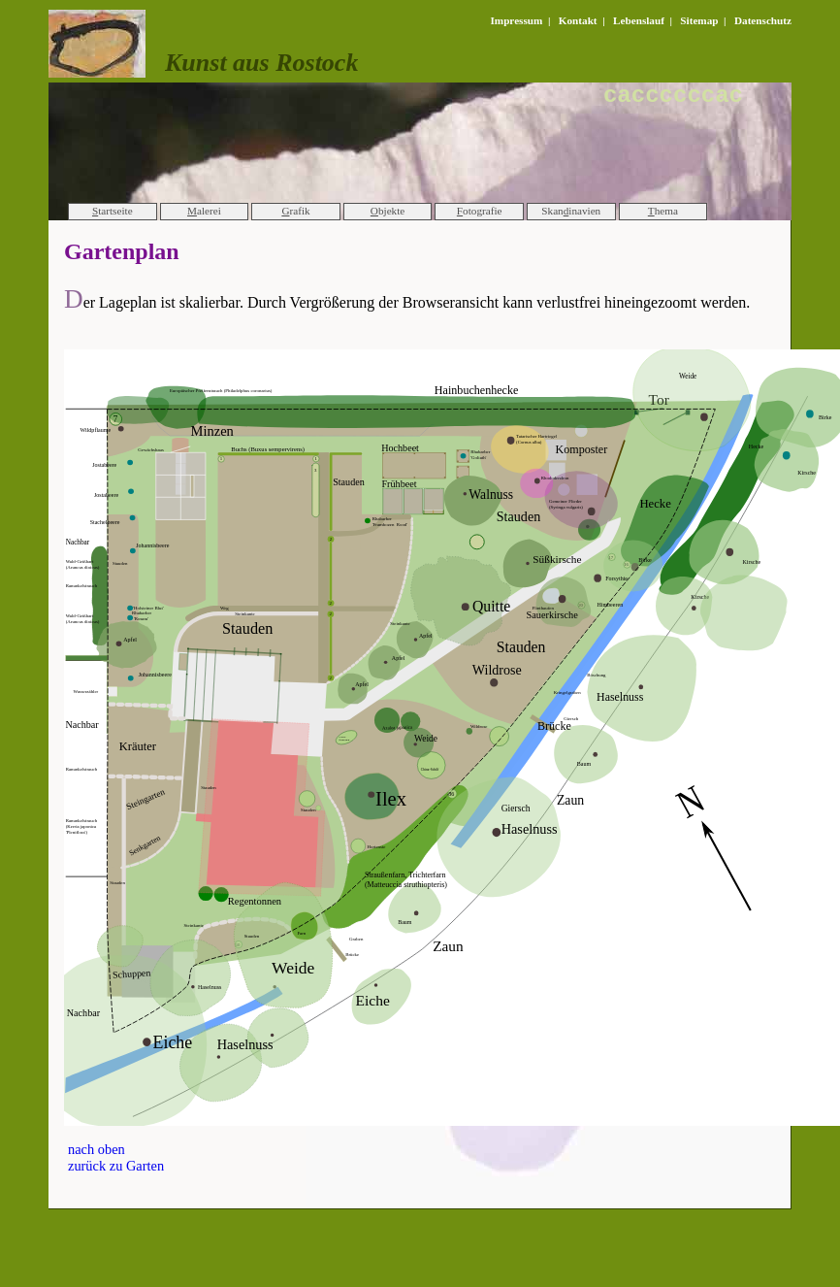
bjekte (387, 210)
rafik (295, 210)
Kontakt (578, 20)
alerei (204, 210)
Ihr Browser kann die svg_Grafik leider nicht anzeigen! (452, 737)
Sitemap (699, 20)
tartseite (112, 210)
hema (663, 210)
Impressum (516, 20)
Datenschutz (763, 20)
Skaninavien (570, 210)
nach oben (96, 1149)
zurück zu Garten (116, 1165)
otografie (479, 210)
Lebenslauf (638, 20)
